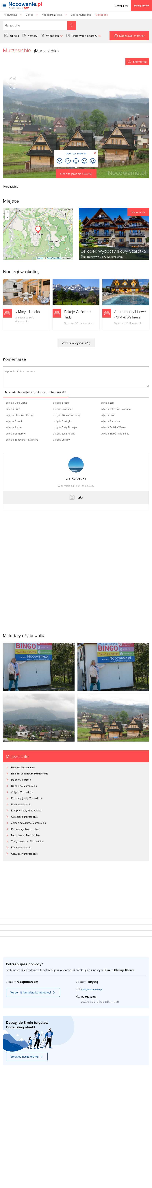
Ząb (107, 403)
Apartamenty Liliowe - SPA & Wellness (130, 314)
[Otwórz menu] (4, 5)
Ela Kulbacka (76, 478)
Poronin (14, 421)
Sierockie (110, 421)
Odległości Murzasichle (24, 817)
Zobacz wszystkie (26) (76, 343)
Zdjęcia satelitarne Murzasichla (28, 823)
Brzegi (61, 403)
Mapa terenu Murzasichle (25, 835)
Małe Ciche (16, 403)
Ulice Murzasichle (21, 804)
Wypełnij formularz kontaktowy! (32, 992)
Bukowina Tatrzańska (22, 439)
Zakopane (63, 409)
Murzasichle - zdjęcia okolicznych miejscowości (35, 392)
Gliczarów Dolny (66, 415)
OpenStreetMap (54, 258)
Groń (108, 415)
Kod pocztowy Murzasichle (26, 810)
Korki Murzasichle (21, 847)
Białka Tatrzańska (115, 433)
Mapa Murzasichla (21, 780)
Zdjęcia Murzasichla (22, 792)
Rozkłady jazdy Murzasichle (26, 798)
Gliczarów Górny (19, 415)
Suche (14, 427)
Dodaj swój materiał (131, 36)
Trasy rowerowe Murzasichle (27, 841)
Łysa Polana (64, 433)
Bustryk (62, 421)
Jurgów (61, 439)
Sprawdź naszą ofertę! (26, 1057)
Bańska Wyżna (113, 427)
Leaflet (40, 258)
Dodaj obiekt (141, 5)
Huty (13, 409)
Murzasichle (138, 212)
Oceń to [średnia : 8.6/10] (76, 174)
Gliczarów (15, 433)
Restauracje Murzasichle (25, 829)
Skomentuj (140, 62)
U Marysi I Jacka (27, 311)
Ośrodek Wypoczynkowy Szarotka (113, 251)
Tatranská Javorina (116, 409)
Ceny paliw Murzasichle (24, 854)
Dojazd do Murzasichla (24, 786)
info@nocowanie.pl (91, 989)
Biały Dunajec (65, 427)
